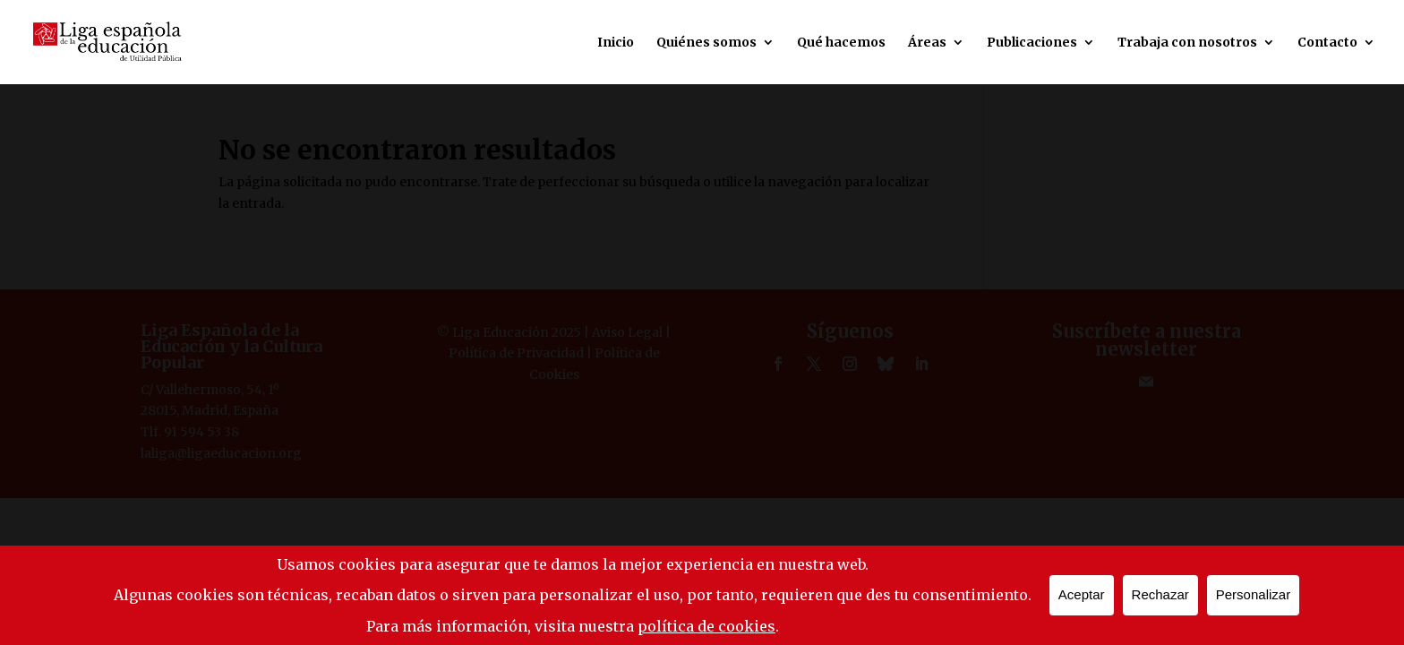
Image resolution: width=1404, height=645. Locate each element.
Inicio (615, 43)
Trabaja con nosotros (1187, 43)
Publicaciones (1032, 43)
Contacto (1327, 43)
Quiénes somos (706, 43)
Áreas (927, 43)
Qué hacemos (841, 43)
